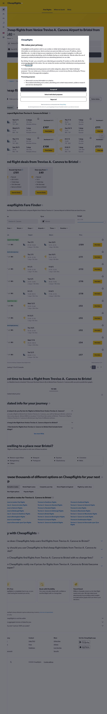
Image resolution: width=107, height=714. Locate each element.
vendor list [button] (29, 65)
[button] (53, 89)
